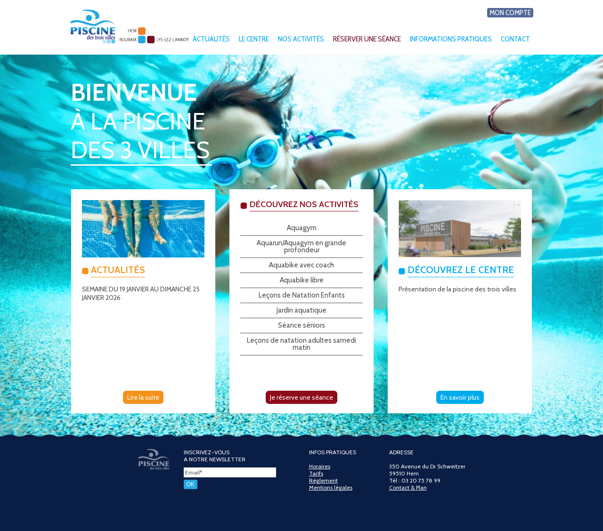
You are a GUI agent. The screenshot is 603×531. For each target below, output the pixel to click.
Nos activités (301, 38)
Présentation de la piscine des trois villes (457, 289)
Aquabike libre (302, 280)
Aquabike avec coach (301, 265)
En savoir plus (460, 397)
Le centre (254, 38)
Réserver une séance (367, 38)
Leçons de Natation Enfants (302, 295)
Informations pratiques (451, 38)
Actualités (211, 38)
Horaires (319, 466)
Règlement (323, 480)
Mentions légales (330, 487)
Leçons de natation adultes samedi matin (301, 344)
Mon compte (510, 12)
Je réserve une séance (301, 397)
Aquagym (302, 228)
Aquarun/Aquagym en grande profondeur (301, 246)
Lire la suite (143, 397)
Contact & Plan (408, 487)
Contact (515, 38)
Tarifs (316, 473)
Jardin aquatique (301, 310)
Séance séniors (301, 325)
